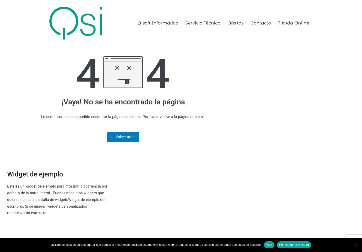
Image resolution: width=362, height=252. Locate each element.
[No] (356, 245)
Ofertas (235, 23)
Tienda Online (293, 23)
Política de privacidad (294, 244)
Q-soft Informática (157, 23)
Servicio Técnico (202, 23)
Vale (269, 244)
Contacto (260, 23)
